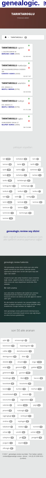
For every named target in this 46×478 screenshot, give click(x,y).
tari (7, 159)
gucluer (24, 373)
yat (22, 437)
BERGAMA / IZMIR (8, 54)
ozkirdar (7, 405)
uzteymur (8, 437)
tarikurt (22, 191)
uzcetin (20, 432)
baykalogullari (26, 346)
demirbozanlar (24, 351)
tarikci (7, 180)
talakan (23, 427)
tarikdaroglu (23, 180)
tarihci (20, 170)
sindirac (7, 421)
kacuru (38, 378)
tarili (18, 197)
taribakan (21, 159)
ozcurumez (9, 400)
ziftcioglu (8, 448)
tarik (7, 175)
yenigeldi (36, 437)
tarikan (37, 175)
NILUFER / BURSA (8, 125)
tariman (37, 202)
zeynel (23, 443)
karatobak (8, 383)
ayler (6, 340)
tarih (7, 170)
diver (25, 356)
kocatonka (25, 383)
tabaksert (8, 427)
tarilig (31, 197)
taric (36, 159)
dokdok (7, 362)
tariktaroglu (27, 186)
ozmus (22, 405)
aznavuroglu (21, 340)
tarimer (8, 218)
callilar (7, 351)
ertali (6, 367)
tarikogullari (9, 186)
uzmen (35, 432)
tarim (7, 202)
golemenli (8, 373)
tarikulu (7, 191)
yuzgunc (8, 443)
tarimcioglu (25, 213)
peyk (36, 405)
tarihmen (35, 170)
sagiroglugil (9, 416)
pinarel (7, 410)
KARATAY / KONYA (8, 74)
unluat (7, 432)
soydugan (23, 421)
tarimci (23, 207)
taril (6, 197)
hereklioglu (9, 378)
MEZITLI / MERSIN (8, 89)
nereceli (26, 394)
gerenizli (21, 367)
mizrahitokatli (10, 394)
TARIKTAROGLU (17, 37)
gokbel (36, 367)
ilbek (24, 378)
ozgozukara (26, 400)
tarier (21, 164)
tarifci (34, 164)
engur (37, 362)
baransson (9, 346)
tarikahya (21, 175)
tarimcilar (8, 213)
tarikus (37, 191)
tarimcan (8, 207)
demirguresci (10, 356)
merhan (36, 389)
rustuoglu (22, 410)
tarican (7, 164)
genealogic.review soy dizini (23, 231)
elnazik (22, 362)
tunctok (38, 427)
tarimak (22, 202)
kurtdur (21, 389)
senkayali (26, 416)
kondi (7, 389)
